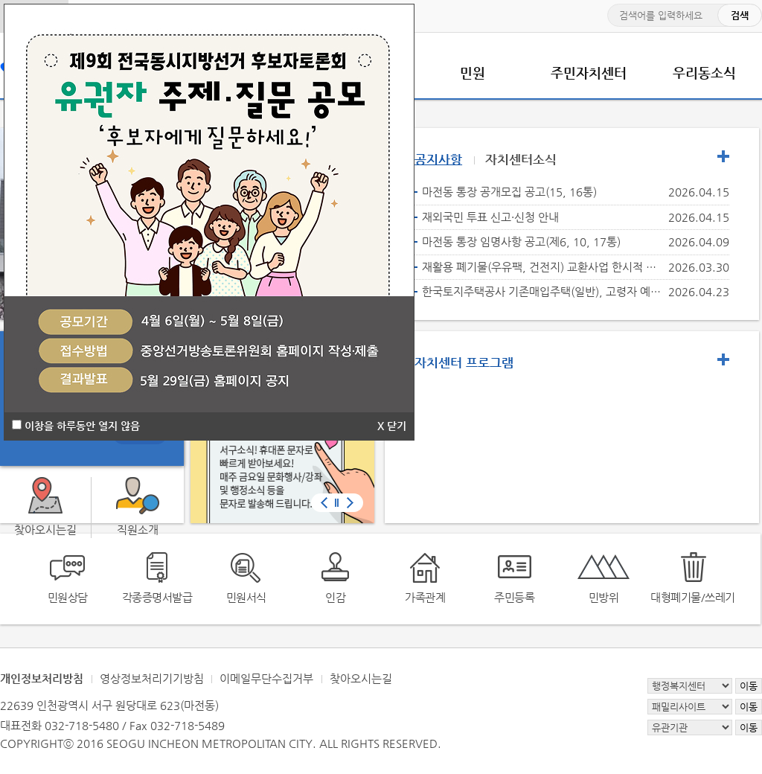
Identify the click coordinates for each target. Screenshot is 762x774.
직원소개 (138, 529)
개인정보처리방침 (41, 678)
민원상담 (68, 597)
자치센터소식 (521, 159)
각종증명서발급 (157, 597)
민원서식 (246, 597)
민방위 (604, 597)
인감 (335, 597)
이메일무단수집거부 (266, 678)
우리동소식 (704, 72)
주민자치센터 (589, 72)
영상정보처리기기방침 (152, 678)
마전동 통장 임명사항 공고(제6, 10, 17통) (521, 241)
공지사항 (438, 159)
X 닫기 (391, 426)
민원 (472, 72)
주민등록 (514, 597)
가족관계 (425, 597)
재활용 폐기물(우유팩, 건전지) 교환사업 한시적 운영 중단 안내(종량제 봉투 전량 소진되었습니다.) (542, 266)
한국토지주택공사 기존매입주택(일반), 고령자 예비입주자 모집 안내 (542, 291)
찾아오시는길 (361, 678)
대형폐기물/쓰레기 (692, 597)
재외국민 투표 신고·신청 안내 (490, 217)
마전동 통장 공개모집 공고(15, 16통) (509, 191)
